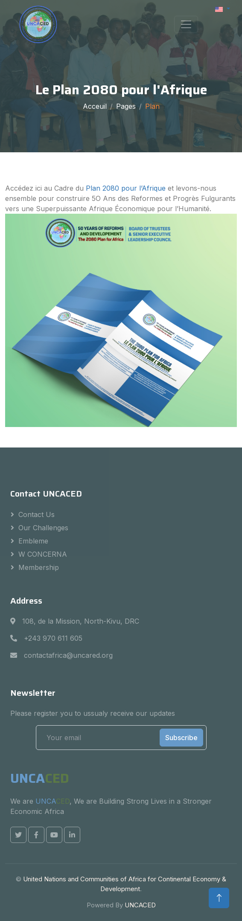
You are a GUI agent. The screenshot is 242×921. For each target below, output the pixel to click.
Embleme (33, 541)
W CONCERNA (42, 554)
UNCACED (140, 905)
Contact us (36, 514)
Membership (38, 567)
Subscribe (181, 737)
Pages (126, 106)
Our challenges (43, 527)
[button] (222, 8)
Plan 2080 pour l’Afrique (127, 188)
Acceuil (95, 106)
